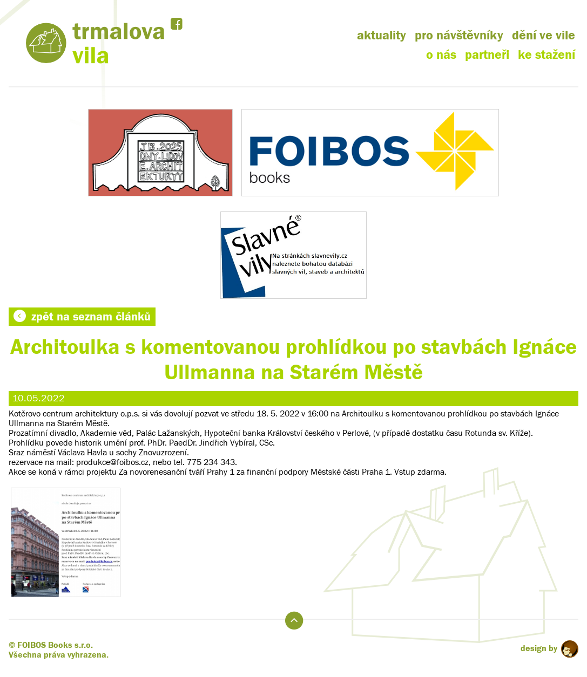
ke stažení (546, 54)
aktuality (381, 35)
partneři (487, 54)
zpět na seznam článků (82, 317)
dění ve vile (543, 35)
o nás (441, 54)
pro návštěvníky (459, 35)
